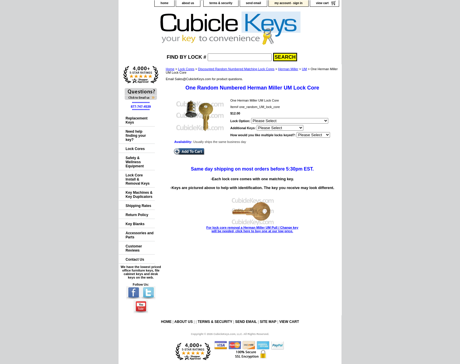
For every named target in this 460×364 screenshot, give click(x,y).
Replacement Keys (137, 120)
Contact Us (135, 259)
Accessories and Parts (139, 235)
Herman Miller (288, 69)
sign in (297, 3)
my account (283, 3)
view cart (322, 3)
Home (170, 69)
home (164, 3)
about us (188, 3)
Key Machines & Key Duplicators (139, 195)
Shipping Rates (138, 206)
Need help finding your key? (136, 135)
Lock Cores (186, 69)
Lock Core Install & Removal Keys (138, 179)
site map (268, 322)
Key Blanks (135, 224)
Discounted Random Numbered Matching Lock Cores (236, 69)
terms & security (220, 3)
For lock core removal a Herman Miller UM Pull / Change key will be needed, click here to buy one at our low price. (252, 227)
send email (253, 3)
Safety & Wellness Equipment (135, 162)
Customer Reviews (134, 248)
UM (304, 69)
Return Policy (137, 215)
